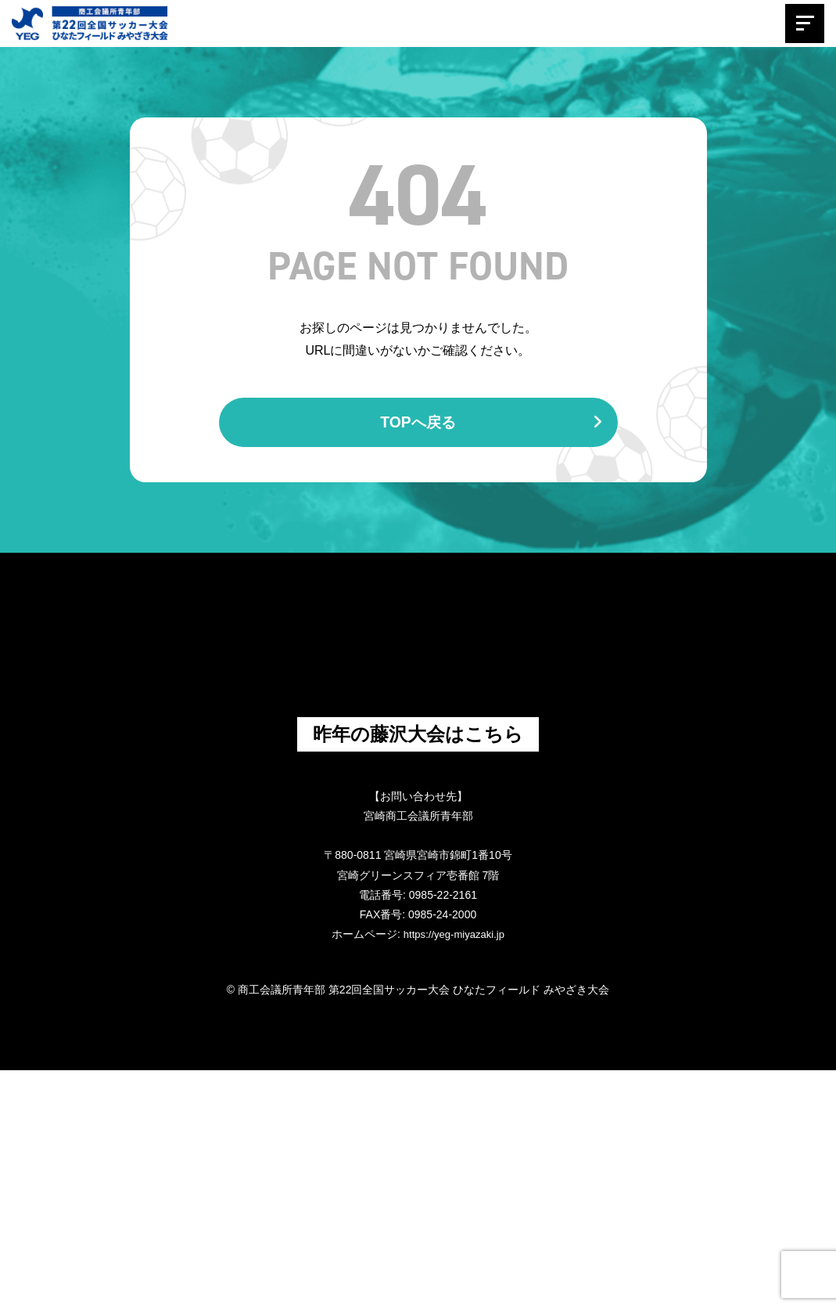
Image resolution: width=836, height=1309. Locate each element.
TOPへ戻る (490, 423)
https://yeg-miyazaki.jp (454, 1173)
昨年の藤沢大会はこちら (418, 971)
